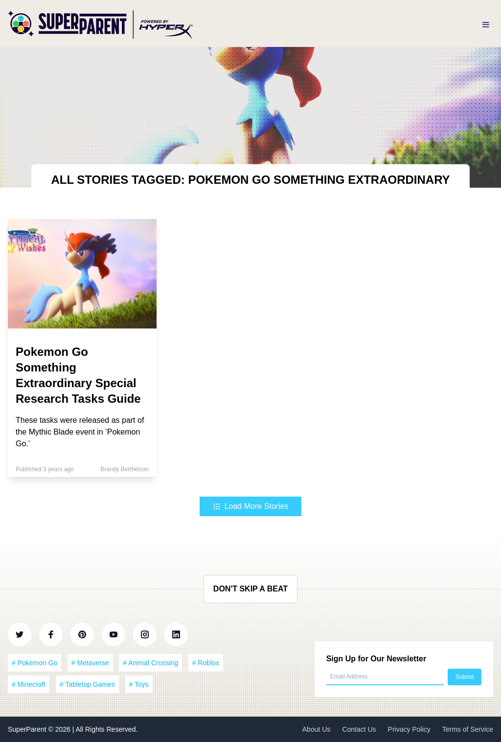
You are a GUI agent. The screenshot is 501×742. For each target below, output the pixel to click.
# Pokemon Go (34, 663)
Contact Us (359, 729)
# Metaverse (90, 663)
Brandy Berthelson (124, 469)
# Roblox (205, 663)
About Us (316, 729)
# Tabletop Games (87, 684)
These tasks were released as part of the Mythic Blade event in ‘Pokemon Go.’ (80, 432)
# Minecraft (29, 684)
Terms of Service (467, 729)
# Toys (139, 684)
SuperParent (28, 729)
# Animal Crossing (150, 663)
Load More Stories (251, 506)
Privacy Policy (409, 729)
